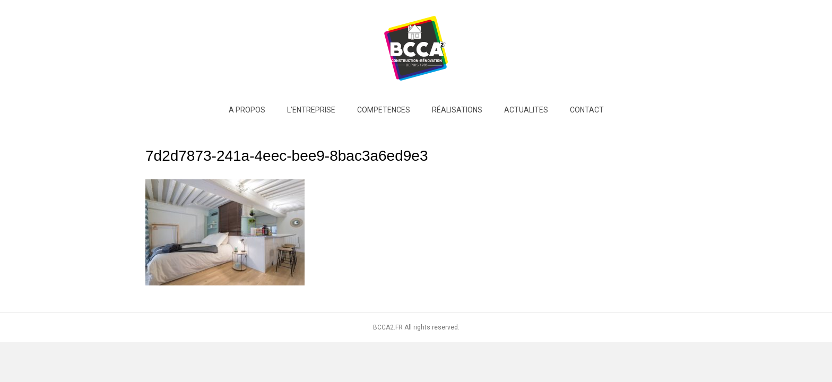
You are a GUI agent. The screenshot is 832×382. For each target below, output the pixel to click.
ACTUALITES (526, 110)
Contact (587, 110)
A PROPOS (247, 110)
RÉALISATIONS (457, 110)
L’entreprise (311, 110)
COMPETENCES (383, 110)
